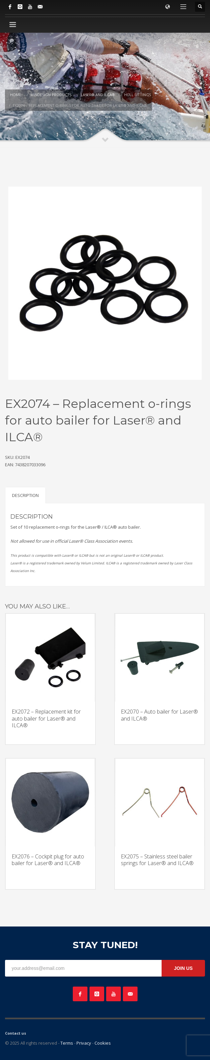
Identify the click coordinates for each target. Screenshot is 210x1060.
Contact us (15, 1033)
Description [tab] (25, 495)
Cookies (102, 1043)
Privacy (83, 1043)
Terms (66, 1043)
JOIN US (183, 968)
